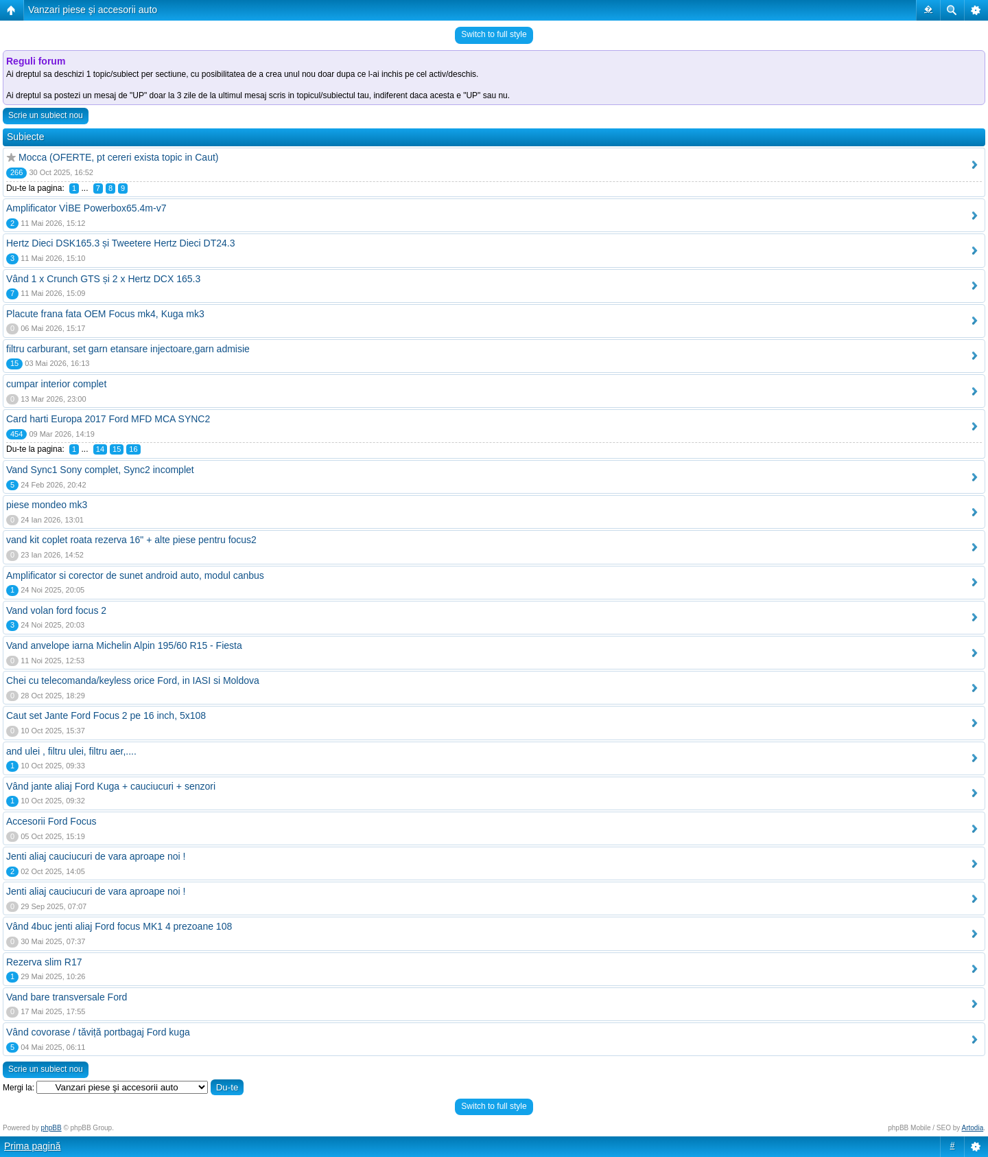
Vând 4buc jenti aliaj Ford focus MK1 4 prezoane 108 (119, 926)
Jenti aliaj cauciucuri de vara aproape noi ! (96, 856)
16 (133, 449)
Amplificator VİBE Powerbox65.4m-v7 (86, 208)
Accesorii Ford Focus (51, 821)
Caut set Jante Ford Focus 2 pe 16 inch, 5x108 (106, 715)
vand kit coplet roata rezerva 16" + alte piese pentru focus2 (131, 539)
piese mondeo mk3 (46, 504)
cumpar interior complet (56, 383)
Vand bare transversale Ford (66, 997)
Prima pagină (32, 1146)
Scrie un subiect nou (45, 115)
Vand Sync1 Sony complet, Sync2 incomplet (100, 469)
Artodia (973, 1128)
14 (100, 449)
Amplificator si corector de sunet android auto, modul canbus (135, 575)
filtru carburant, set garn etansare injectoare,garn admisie (128, 348)
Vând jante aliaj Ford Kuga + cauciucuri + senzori (110, 786)
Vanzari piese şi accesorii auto (92, 9)
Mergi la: (18, 1087)
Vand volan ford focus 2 (56, 610)
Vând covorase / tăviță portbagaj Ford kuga (98, 1032)
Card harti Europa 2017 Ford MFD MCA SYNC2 (108, 418)
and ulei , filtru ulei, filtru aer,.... (71, 751)
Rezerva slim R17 (44, 961)
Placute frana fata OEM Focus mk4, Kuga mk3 (105, 313)
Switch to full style (493, 34)
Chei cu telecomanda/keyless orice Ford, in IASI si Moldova (132, 680)
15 (117, 449)
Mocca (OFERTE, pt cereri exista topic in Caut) (119, 157)
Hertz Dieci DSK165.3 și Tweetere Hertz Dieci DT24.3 (120, 243)
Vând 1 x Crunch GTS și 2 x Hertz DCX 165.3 (103, 278)
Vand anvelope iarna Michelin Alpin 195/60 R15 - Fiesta (124, 645)
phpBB (51, 1128)
